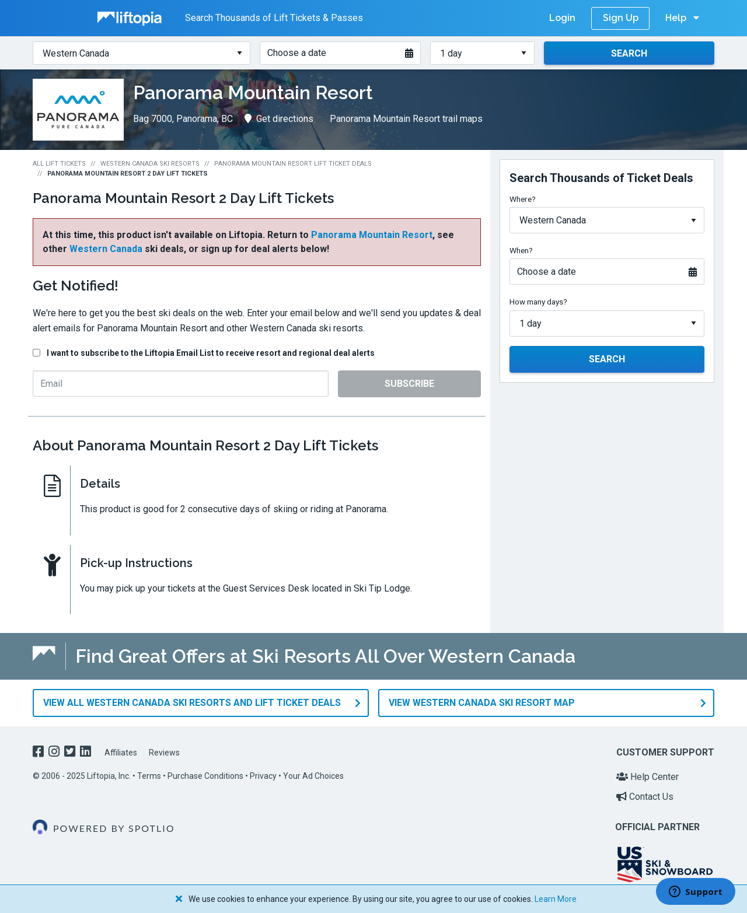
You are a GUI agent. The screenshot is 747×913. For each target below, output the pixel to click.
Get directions (279, 118)
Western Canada (105, 248)
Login (562, 17)
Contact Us (644, 796)
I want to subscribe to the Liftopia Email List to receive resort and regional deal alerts (211, 353)
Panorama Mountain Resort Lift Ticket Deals (293, 163)
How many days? (538, 301)
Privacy (263, 776)
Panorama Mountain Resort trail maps (406, 118)
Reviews (164, 752)
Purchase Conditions (205, 776)
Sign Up (620, 17)
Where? (522, 199)
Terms (149, 776)
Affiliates (120, 752)
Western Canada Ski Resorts (150, 163)
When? (521, 250)
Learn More (556, 899)
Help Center (647, 776)
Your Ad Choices (313, 776)
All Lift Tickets (59, 163)
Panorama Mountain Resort (371, 234)
